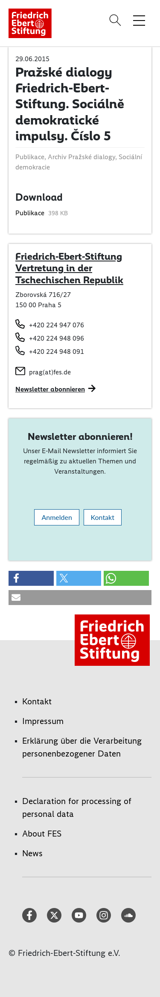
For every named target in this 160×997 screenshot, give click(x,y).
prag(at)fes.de (50, 372)
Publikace (30, 213)
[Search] (116, 20)
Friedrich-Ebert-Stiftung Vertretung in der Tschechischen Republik (69, 268)
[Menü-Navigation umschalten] (139, 20)
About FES (41, 833)
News (32, 853)
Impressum (43, 721)
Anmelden (56, 517)
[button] (31, 578)
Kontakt (102, 517)
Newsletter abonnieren (50, 389)
